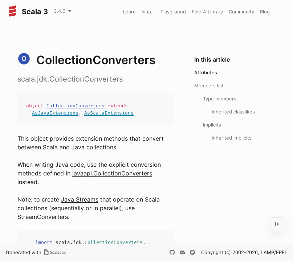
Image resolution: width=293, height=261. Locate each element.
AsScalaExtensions (109, 113)
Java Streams (79, 199)
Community (241, 11)
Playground (173, 11)
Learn (129, 11)
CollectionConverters (75, 106)
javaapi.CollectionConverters (112, 173)
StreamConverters (42, 216)
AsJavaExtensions (55, 113)
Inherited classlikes (233, 112)
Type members (219, 99)
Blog (265, 11)
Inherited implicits (232, 138)
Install (148, 11)
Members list (209, 85)
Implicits (212, 125)
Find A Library (207, 11)
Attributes (205, 72)
